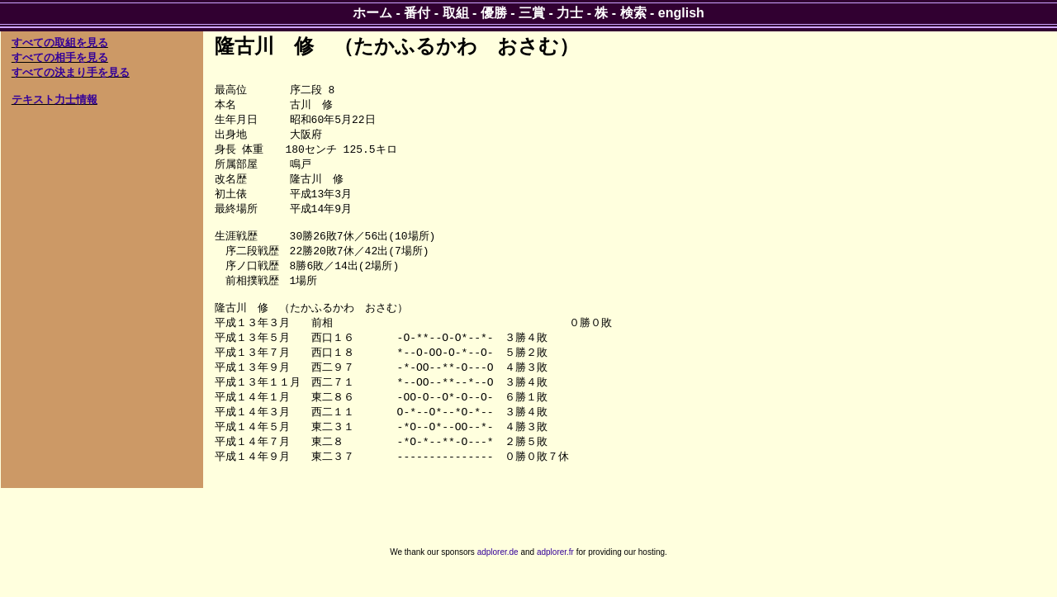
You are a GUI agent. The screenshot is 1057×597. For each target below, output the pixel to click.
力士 (570, 13)
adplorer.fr (555, 579)
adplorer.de (498, 579)
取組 (456, 13)
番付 (417, 13)
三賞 (532, 13)
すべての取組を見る (60, 42)
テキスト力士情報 (54, 99)
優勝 (494, 13)
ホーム (372, 13)
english (681, 13)
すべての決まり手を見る (71, 72)
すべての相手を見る (60, 57)
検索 (633, 13)
